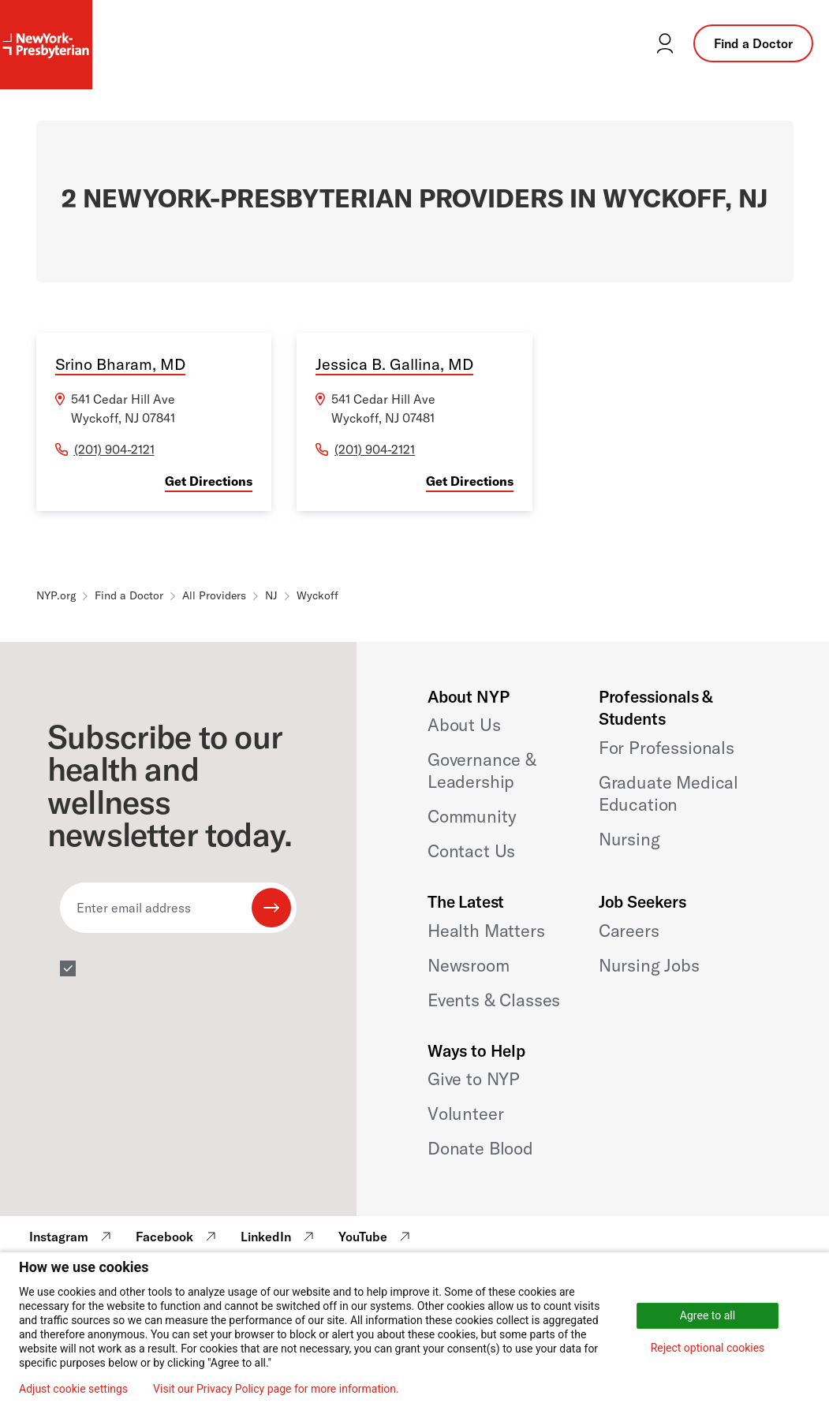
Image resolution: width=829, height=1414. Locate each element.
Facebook (178, 1236)
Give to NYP (474, 1079)
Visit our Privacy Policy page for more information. (276, 1388)
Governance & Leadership (482, 770)
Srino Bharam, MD (120, 364)
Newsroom (469, 965)
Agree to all (707, 1315)
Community (472, 816)
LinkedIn (279, 1236)
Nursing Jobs (649, 965)
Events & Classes (494, 1000)
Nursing (629, 839)
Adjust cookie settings (73, 1388)
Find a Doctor (753, 43)
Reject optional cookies (708, 1347)
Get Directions (208, 481)
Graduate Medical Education (668, 793)
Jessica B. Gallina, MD (394, 364)
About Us (464, 725)
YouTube (376, 1236)
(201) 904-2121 (114, 449)
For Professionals (666, 748)
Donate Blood (480, 1148)
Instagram (72, 1236)
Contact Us (471, 851)
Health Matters (486, 931)
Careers (629, 931)
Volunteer (466, 1113)
